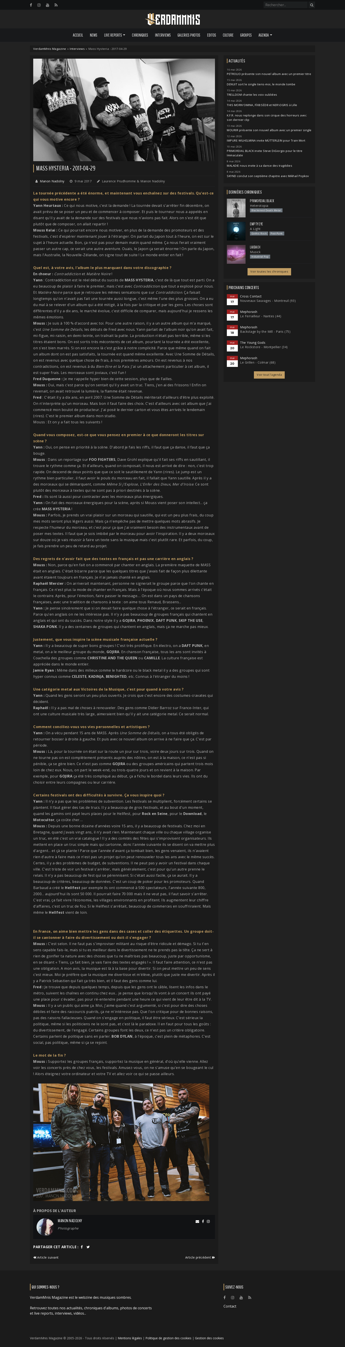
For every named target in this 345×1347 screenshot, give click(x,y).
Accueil (78, 35)
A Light (255, 229)
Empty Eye (256, 224)
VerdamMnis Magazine (49, 49)
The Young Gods (252, 342)
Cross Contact (251, 296)
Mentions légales (130, 1338)
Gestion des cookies (209, 1338)
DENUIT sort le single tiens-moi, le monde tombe (261, 84)
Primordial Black (262, 201)
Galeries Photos (189, 35)
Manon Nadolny (52, 181)
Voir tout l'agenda (269, 375)
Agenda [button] (264, 35)
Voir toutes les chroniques (269, 271)
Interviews (163, 35)
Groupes (246, 35)
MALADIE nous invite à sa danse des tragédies (259, 166)
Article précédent (200, 1257)
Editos (211, 35)
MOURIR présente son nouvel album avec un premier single (269, 130)
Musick (255, 252)
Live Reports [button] (113, 35)
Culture (228, 35)
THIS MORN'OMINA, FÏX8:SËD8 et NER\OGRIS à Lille (262, 105)
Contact (230, 1306)
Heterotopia (259, 206)
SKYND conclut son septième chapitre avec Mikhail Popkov (268, 176)
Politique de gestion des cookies (168, 1338)
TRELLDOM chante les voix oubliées (252, 95)
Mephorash (248, 312)
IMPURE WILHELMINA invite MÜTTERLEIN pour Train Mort (266, 140)
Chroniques (140, 35)
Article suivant (46, 1257)
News (93, 35)
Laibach (255, 247)
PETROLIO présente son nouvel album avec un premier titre (269, 74)
